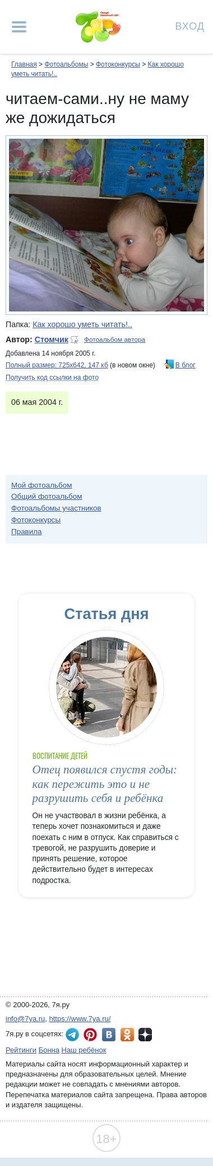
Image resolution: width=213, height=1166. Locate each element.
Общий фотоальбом (46, 496)
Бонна (49, 1050)
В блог (185, 365)
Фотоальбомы (66, 64)
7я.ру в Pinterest (90, 1034)
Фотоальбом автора (114, 339)
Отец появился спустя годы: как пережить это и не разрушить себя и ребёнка (105, 784)
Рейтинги (21, 1050)
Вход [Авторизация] (190, 25)
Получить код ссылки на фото (52, 377)
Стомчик (51, 339)
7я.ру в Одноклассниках (127, 1034)
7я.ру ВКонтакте (108, 1034)
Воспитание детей (60, 755)
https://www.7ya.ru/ (80, 1018)
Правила (26, 531)
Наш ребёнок (84, 1050)
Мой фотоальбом (41, 485)
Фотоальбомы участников (56, 508)
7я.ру (145, 1034)
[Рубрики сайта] (19, 27)
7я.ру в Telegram (72, 1034)
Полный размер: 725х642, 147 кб (57, 365)
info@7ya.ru (25, 1018)
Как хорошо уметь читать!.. (82, 324)
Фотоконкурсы (118, 64)
